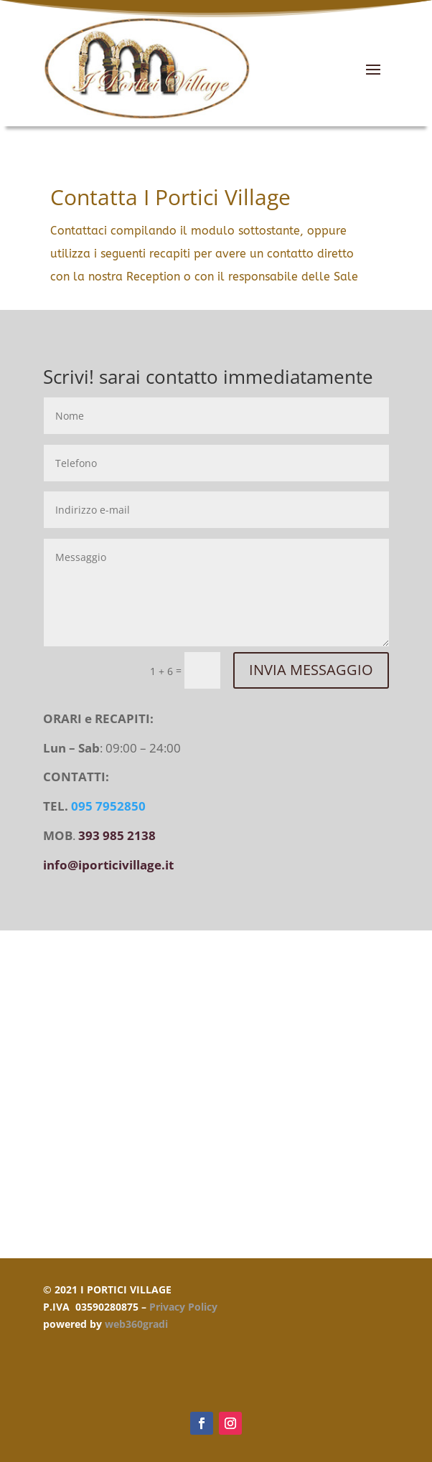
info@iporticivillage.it (108, 865)
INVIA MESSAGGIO (311, 669)
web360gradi (136, 1324)
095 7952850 (108, 806)
